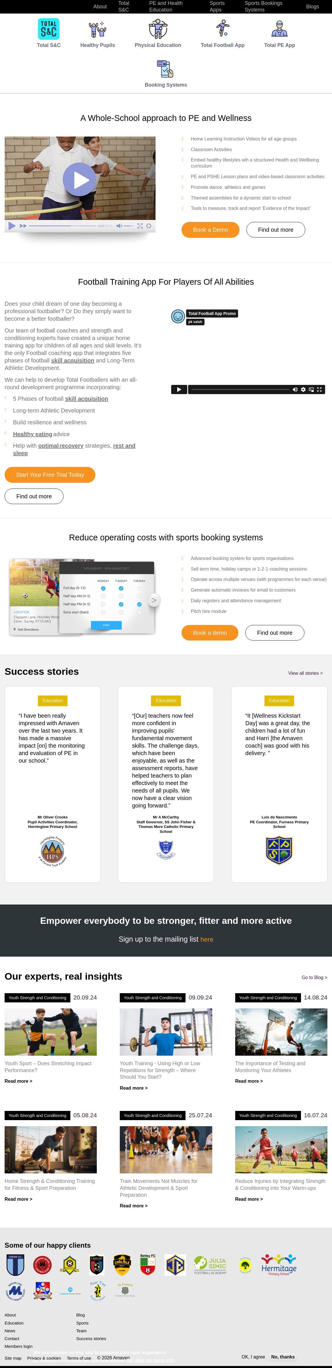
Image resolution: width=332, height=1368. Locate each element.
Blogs (312, 7)
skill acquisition (72, 360)
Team (81, 1332)
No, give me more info (150, 1360)
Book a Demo (210, 230)
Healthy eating (33, 434)
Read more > (18, 1082)
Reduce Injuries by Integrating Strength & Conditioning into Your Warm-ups (275, 1189)
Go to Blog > (314, 977)
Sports (82, 1324)
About (11, 1316)
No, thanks (283, 1356)
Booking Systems (166, 85)
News (10, 1332)
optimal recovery (60, 445)
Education (15, 1324)
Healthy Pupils (97, 45)
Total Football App (222, 45)
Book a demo (210, 633)
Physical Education (158, 45)
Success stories (92, 1340)
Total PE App (279, 45)
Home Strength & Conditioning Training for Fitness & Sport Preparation (41, 1189)
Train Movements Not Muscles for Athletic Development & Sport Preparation (160, 1189)
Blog (80, 1316)
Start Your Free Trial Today (50, 475)
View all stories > (305, 673)
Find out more (276, 230)
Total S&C (123, 6)
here (207, 939)
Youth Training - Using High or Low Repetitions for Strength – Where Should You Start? (162, 1071)
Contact (12, 1340)
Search (322, 6)
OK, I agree (253, 1356)
